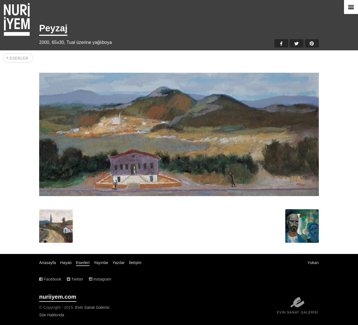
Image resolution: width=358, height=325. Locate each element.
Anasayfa (47, 262)
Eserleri (83, 262)
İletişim (135, 262)
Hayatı (66, 262)
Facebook (281, 43)
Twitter (296, 43)
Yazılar (118, 262)
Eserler (19, 58)
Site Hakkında (51, 315)
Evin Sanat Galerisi (92, 307)
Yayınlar (101, 262)
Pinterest (312, 43)
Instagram (100, 279)
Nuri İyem (17, 19)
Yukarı (313, 262)
